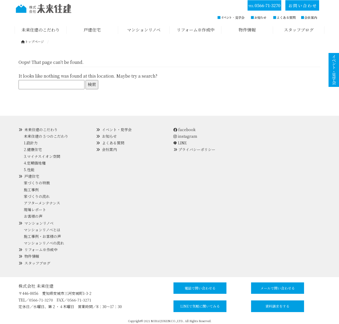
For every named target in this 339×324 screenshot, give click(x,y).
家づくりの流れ (37, 196)
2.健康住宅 (33, 149)
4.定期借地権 (35, 163)
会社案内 (109, 149)
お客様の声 (33, 216)
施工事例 (31, 189)
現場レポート (35, 209)
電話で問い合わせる (200, 288)
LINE (182, 142)
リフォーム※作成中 (40, 249)
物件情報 (31, 256)
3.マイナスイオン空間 (42, 156)
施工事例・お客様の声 (42, 236)
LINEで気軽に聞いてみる (200, 306)
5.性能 (29, 169)
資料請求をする (277, 306)
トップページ (32, 41)
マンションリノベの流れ (44, 243)
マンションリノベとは (42, 229)
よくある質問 (113, 142)
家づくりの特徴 (37, 182)
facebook (184, 129)
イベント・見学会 (117, 129)
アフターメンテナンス (42, 203)
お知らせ (109, 136)
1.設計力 (31, 142)
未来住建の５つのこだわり (46, 136)
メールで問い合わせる (277, 288)
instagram (185, 136)
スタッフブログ (37, 263)
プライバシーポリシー (196, 149)
